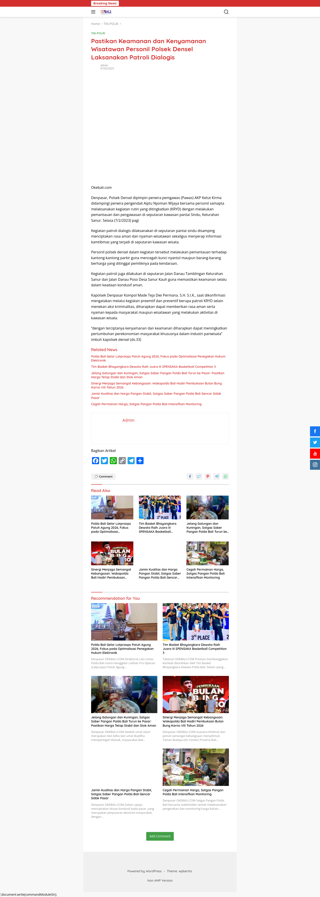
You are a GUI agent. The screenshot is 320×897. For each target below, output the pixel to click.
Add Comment (160, 836)
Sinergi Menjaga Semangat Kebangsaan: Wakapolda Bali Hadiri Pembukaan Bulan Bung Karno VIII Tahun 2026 (156, 385)
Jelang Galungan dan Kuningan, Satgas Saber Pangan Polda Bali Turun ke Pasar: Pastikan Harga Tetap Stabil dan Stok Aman (157, 375)
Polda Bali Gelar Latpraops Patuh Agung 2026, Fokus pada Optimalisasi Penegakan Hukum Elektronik (158, 358)
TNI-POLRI (98, 33)
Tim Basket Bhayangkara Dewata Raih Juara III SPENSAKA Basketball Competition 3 (153, 367)
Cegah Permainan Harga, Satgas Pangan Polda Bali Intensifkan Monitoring (146, 404)
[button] (94, 12)
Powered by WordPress (144, 871)
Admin (104, 65)
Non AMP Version (160, 881)
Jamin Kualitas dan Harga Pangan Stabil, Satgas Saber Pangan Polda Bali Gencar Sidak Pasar (156, 396)
